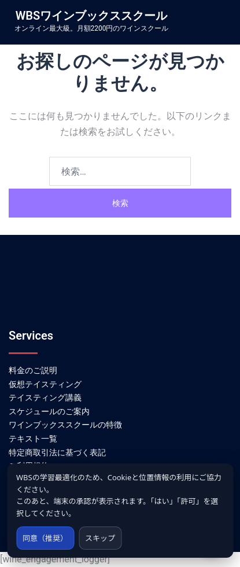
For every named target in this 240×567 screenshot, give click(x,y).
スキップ (100, 538)
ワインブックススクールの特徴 (65, 424)
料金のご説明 (33, 370)
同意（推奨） (45, 538)
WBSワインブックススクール (91, 16)
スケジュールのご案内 (49, 411)
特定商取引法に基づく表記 (57, 452)
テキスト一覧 (33, 438)
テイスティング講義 (45, 397)
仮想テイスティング (45, 384)
